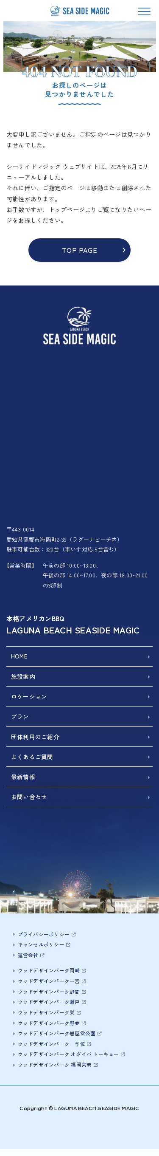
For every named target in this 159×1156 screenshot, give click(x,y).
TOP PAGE (79, 250)
